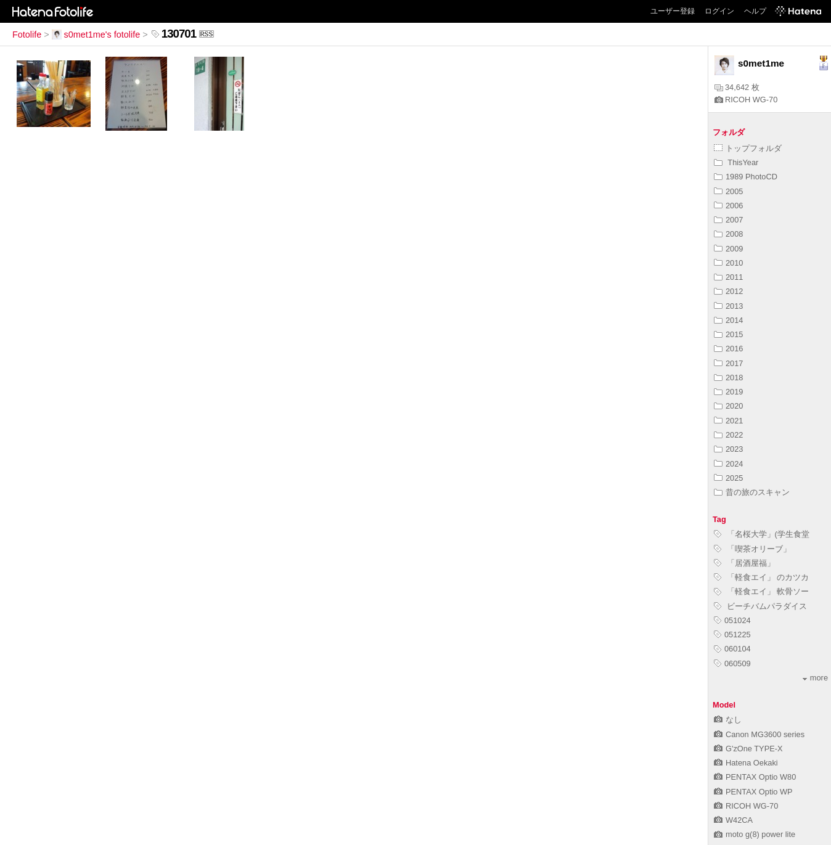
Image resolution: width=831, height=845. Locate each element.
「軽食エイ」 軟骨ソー (761, 591)
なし (728, 719)
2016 (728, 348)
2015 (728, 334)
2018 (728, 377)
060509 (732, 663)
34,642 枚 (736, 87)
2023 (728, 449)
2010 (728, 262)
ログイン (719, 11)
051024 (732, 620)
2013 (728, 306)
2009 (728, 248)
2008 (728, 234)
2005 (728, 191)
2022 (728, 434)
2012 (728, 291)
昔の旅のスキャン (752, 492)
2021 (728, 420)
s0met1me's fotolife (96, 34)
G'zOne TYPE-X (748, 748)
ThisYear (736, 162)
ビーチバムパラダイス (760, 606)
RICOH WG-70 (745, 99)
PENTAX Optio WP (753, 791)
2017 (728, 363)
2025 (728, 478)
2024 (728, 463)
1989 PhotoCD (745, 176)
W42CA (733, 820)
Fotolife (26, 34)
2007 (728, 219)
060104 (732, 648)
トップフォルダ (748, 148)
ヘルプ (755, 11)
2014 (728, 320)
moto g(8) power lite (754, 834)
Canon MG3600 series (759, 734)
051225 (732, 634)
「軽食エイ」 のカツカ (761, 577)
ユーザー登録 (672, 11)
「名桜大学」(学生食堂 (761, 534)
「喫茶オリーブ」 (752, 548)
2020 (728, 405)
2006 (728, 205)
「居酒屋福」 (744, 563)
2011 (728, 277)
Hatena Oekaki (746, 762)
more (815, 677)
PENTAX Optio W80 (755, 777)
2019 (728, 391)
